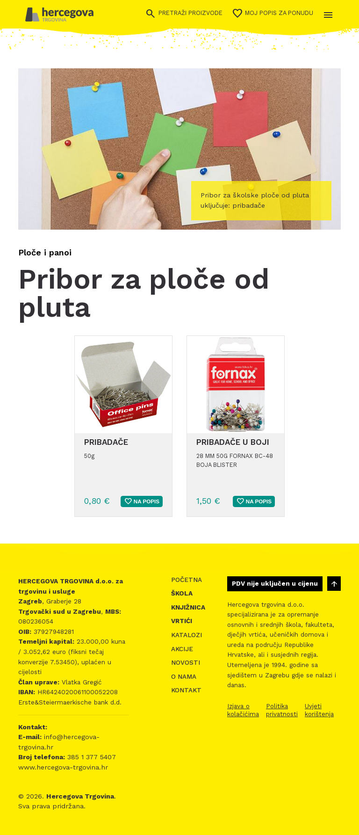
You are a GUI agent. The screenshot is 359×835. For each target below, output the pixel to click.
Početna (186, 579)
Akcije (182, 649)
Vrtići (181, 620)
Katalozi (186, 635)
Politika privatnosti (282, 710)
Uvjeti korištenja (319, 710)
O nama (183, 676)
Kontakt (186, 690)
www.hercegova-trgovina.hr (63, 767)
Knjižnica (188, 607)
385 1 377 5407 (90, 757)
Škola (182, 593)
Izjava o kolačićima (243, 710)
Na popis (141, 501)
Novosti (185, 662)
